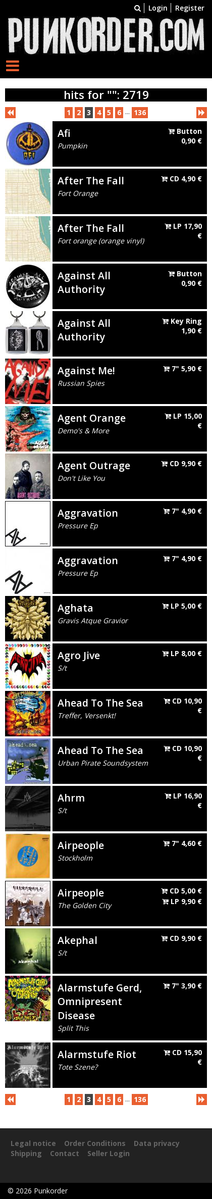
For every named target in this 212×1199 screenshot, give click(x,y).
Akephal (77, 940)
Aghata (75, 608)
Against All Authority (84, 282)
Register (189, 8)
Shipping (26, 1153)
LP (182, 606)
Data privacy (157, 1143)
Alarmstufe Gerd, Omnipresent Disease (100, 1001)
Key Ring (182, 326)
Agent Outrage (94, 465)
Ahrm (71, 798)
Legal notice (33, 1143)
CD (181, 178)
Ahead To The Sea (100, 703)
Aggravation (88, 513)
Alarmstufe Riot (97, 1054)
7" (182, 368)
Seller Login (108, 1153)
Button (185, 136)
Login (158, 8)
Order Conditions (95, 1143)
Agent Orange (92, 418)
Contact (64, 1153)
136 (140, 112)
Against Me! (86, 370)
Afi (64, 133)
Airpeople (81, 845)
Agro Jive (79, 655)
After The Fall (91, 180)
